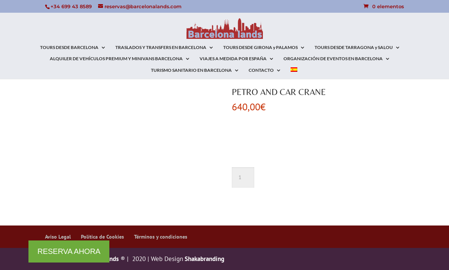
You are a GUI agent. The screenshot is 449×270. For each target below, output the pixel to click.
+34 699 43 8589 (71, 6)
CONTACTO (261, 70)
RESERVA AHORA (68, 251)
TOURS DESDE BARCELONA (69, 47)
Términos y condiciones (160, 236)
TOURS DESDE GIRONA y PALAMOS (260, 47)
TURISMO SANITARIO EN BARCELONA (191, 70)
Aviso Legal (58, 236)
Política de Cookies (102, 236)
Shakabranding (203, 259)
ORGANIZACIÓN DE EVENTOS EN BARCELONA (333, 58)
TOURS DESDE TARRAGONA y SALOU (354, 47)
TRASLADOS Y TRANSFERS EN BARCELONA (160, 47)
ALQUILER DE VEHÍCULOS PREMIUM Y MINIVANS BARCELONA (116, 58)
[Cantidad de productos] (243, 177)
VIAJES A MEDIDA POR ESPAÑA (233, 58)
